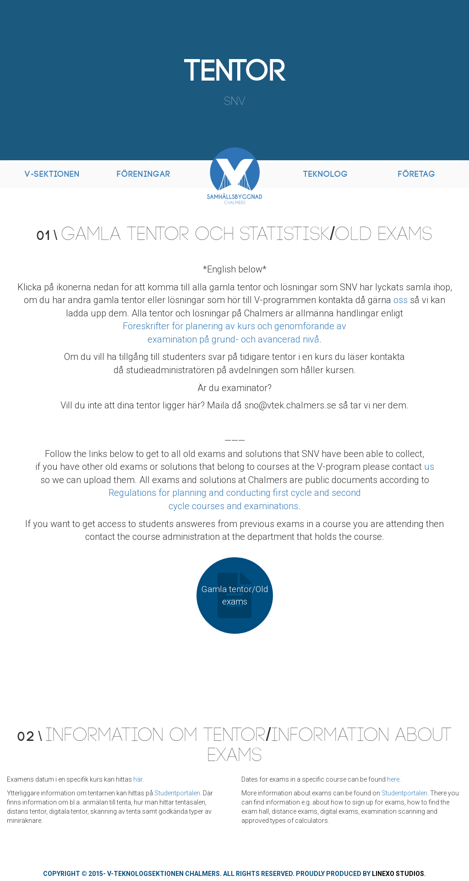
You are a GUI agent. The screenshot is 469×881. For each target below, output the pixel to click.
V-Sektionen (52, 174)
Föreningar (143, 174)
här (137, 779)
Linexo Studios (398, 873)
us (429, 466)
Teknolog (325, 174)
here (393, 779)
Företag (417, 174)
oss (400, 299)
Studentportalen (177, 793)
